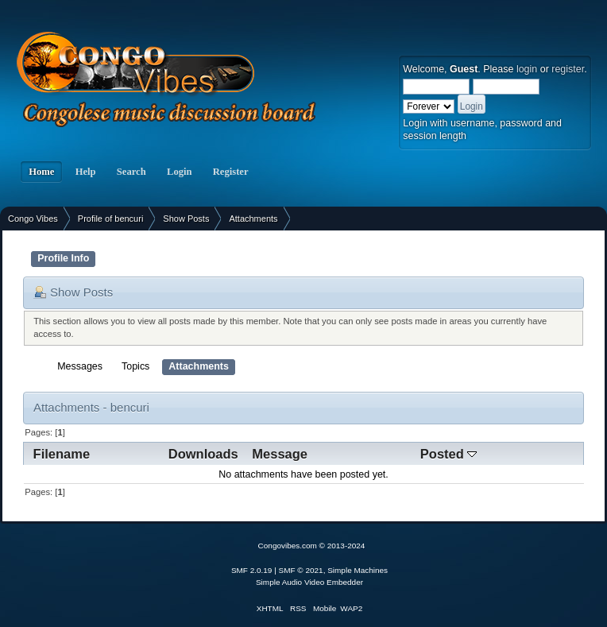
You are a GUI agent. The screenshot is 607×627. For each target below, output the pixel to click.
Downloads (203, 454)
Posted (448, 454)
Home (41, 171)
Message (279, 454)
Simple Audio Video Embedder (309, 582)
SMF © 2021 (301, 570)
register (567, 69)
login (526, 69)
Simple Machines (357, 570)
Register (231, 171)
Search (131, 171)
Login (179, 171)
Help (85, 171)
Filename (62, 454)
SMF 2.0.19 (252, 570)
